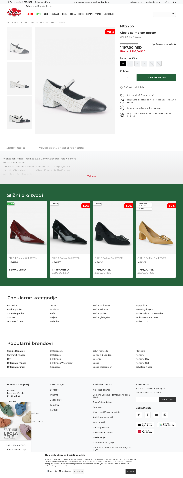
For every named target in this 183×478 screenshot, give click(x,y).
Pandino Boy (142, 355)
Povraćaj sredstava (102, 398)
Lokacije (54, 386)
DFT (9, 355)
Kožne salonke (100, 305)
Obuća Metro (12, 19)
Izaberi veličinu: (129, 54)
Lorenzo (97, 355)
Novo (38, 10)
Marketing (66, 471)
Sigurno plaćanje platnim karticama (91, 2)
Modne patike (14, 305)
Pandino (140, 351)
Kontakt (54, 406)
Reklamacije (99, 433)
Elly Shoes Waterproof (61, 359)
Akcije (30, 10)
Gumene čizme (15, 317)
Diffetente (55, 351)
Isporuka (97, 403)
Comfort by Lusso (16, 351)
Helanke (54, 317)
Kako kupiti (99, 418)
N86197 (56, 258)
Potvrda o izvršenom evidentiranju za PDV (112, 445)
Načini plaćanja (101, 423)
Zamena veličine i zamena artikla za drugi (111, 392)
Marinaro (140, 347)
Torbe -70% (142, 317)
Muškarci (55, 10)
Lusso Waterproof (102, 363)
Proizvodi (24, 19)
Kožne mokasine (101, 301)
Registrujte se (152, 2)
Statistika (53, 471)
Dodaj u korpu (156, 73)
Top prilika (141, 301)
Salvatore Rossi (144, 363)
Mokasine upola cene (147, 313)
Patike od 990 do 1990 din (149, 309)
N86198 (13, 258)
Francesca (55, 363)
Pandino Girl (142, 359)
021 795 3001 (14, 401)
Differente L (56, 347)
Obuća (32, 19)
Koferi (89, 10)
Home (80, 10)
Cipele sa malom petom (47, 19)
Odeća (73, 10)
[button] (132, 83)
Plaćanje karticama (103, 428)
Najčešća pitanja (101, 386)
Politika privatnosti (103, 413)
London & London (102, 351)
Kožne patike (100, 309)
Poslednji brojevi (144, 305)
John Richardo (100, 347)
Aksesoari (109, 10)
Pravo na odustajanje (104, 439)
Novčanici (55, 305)
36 (123, 60)
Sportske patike (15, 309)
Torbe (98, 10)
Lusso (96, 359)
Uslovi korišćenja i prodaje (106, 408)
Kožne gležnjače (101, 313)
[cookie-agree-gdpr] (131, 471)
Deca (64, 10)
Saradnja (54, 401)
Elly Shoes (55, 355)
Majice (53, 313)
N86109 (142, 258)
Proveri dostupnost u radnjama (61, 144)
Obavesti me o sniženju (166, 40)
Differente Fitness (16, 359)
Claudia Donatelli (16, 347)
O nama (54, 391)
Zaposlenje (56, 396)
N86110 (99, 258)
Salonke (11, 313)
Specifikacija (15, 144)
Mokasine (12, 301)
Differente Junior (16, 363)
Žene (46, 10)
